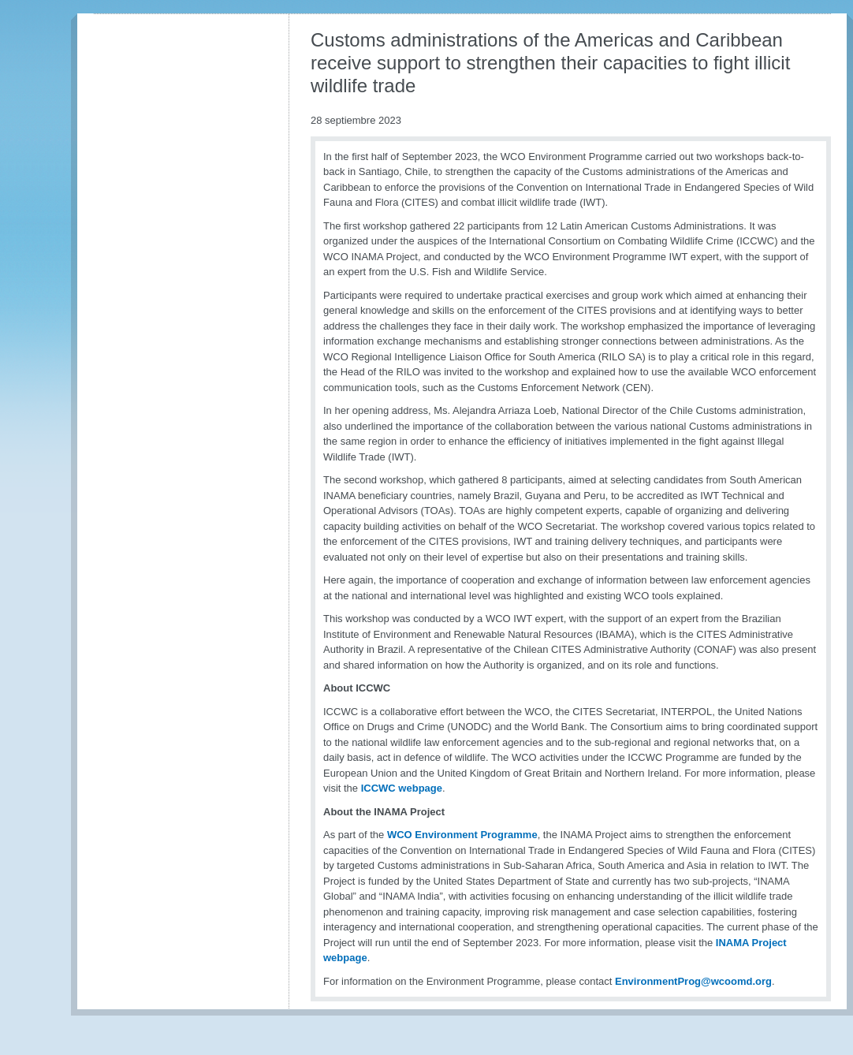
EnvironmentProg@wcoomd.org (693, 981)
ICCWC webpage (401, 788)
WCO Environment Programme (462, 835)
